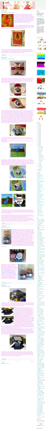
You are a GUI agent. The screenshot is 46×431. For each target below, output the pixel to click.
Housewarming (40, 291)
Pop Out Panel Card (40, 327)
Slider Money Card (40, 367)
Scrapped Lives (40, 209)
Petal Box (39, 320)
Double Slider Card (40, 254)
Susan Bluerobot (40, 214)
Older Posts (32, 361)
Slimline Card (39, 374)
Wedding (39, 409)
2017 (38, 135)
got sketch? (39, 192)
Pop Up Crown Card (40, 332)
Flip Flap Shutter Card (41, 266)
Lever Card (39, 299)
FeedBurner (42, 425)
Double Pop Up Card (41, 251)
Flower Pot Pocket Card (41, 270)
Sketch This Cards (40, 211)
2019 (38, 132)
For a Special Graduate (5, 286)
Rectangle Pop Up (40, 350)
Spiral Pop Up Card (40, 379)
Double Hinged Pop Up (41, 249)
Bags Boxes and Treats (41, 225)
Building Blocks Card (41, 238)
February (40, 166)
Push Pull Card (40, 345)
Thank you (39, 390)
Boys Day (39, 236)
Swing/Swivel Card (40, 388)
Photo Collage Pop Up (41, 321)
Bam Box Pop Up (40, 229)
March (40, 165)
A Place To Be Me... (40, 176)
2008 (38, 169)
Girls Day (39, 279)
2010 (38, 144)
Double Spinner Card (41, 255)
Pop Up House (40, 334)
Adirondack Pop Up (40, 221)
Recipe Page (39, 349)
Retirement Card (40, 351)
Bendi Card (39, 230)
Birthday (5, 55)
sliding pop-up (40, 372)
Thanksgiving (39, 391)
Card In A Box (40, 240)
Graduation (5, 359)
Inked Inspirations (40, 195)
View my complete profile (40, 16)
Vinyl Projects (40, 407)
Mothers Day (39, 310)
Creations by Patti (40, 184)
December (40, 146)
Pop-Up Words (40, 343)
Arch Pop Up (39, 223)
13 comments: (4, 358)
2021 (38, 130)
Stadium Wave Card (40, 380)
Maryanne (39, 308)
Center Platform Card (41, 242)
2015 (38, 137)
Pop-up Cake (39, 337)
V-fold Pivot (39, 404)
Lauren (39, 298)
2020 (38, 131)
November (40, 147)
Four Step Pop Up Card (41, 273)
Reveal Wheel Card (40, 352)
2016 (38, 136)
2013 (38, 140)
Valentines (39, 406)
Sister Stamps (40, 210)
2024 (38, 126)
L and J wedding (40, 297)
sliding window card (40, 373)
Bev (38, 231)
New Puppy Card (40, 311)
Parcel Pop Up (40, 316)
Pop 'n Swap (39, 326)
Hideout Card (39, 288)
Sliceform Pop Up (40, 366)
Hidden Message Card (41, 286)
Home (18, 361)
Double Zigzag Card (40, 256)
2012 (38, 141)
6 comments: (4, 54)
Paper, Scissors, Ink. (41, 206)
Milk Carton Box (40, 309)
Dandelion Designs (40, 185)
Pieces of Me (39, 207)
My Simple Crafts (40, 201)
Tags (38, 389)
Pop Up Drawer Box (40, 333)
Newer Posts (3, 361)
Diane (38, 247)
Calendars (39, 239)
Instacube (39, 292)
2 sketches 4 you (40, 175)
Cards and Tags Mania (41, 181)
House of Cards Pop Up (41, 289)
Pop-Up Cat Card (40, 338)
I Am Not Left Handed (41, 194)
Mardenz (39, 200)
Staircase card (40, 383)
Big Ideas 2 (39, 177)
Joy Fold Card (40, 293)
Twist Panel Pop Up (40, 403)
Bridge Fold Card (40, 237)
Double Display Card (41, 248)
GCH (38, 278)
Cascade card (40, 241)
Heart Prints (39, 193)
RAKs (38, 346)
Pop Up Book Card (40, 331)
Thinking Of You (40, 392)
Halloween (39, 283)
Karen (38, 294)
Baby (38, 224)
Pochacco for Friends (5, 227)
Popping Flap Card (40, 344)
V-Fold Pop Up (40, 405)
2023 (38, 127)
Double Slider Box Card (41, 252)
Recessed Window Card (41, 347)
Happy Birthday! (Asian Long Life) (8, 12)
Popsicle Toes (40, 208)
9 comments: (4, 282)
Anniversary (39, 222)
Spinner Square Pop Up (41, 375)
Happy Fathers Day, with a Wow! (7, 58)
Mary (38, 307)
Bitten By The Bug (40, 180)
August (40, 151)
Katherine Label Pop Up (41, 295)
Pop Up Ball (39, 330)
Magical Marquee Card (41, 305)
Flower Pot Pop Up (40, 272)
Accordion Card (40, 220)
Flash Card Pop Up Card (41, 264)
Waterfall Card (40, 408)
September (40, 150)
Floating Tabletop (40, 269)
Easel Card (39, 257)
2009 (38, 145)
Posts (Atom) (7, 363)
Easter (38, 258)
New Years (39, 312)
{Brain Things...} (40, 174)
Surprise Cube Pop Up (41, 384)
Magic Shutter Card (40, 304)
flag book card (40, 263)
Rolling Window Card (41, 355)
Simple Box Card (40, 363)
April (39, 164)
